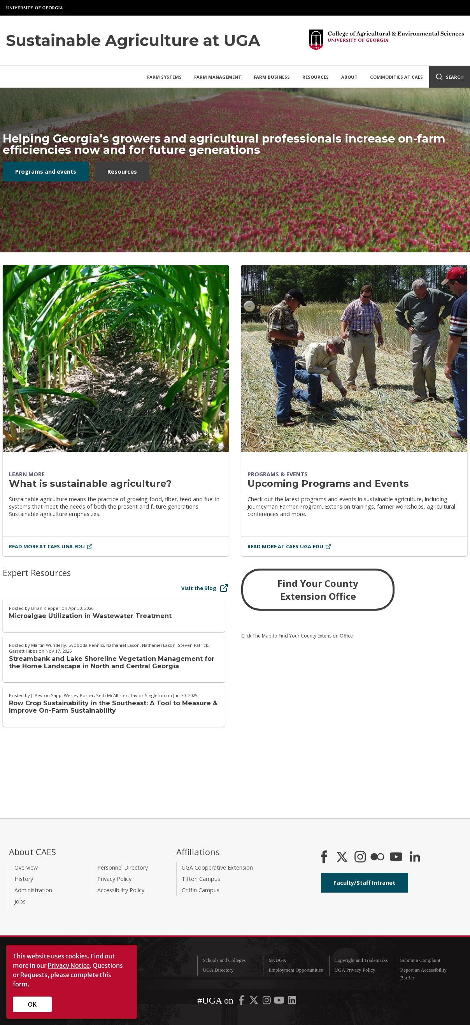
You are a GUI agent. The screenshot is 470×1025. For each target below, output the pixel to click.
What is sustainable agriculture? (90, 483)
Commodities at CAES (396, 77)
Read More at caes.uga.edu (51, 546)
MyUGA (277, 960)
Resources (315, 77)
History (23, 878)
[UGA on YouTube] (280, 1002)
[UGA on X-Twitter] (254, 1002)
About (349, 77)
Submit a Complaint (420, 960)
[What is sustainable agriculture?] (116, 358)
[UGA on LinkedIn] (292, 1002)
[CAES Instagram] (360, 857)
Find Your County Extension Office (317, 589)
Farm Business (272, 77)
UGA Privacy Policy (354, 970)
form (20, 984)
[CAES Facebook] (324, 857)
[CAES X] (342, 857)
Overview (26, 867)
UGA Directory (218, 970)
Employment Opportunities (295, 970)
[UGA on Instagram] (267, 1002)
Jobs (20, 901)
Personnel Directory (122, 867)
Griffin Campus (200, 890)
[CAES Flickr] (377, 857)
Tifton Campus (201, 878)
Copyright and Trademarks (361, 960)
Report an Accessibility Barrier (423, 973)
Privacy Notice (69, 965)
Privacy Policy (114, 878)
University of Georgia (35, 7)
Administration (33, 890)
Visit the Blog (205, 588)
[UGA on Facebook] (242, 1002)
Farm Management (217, 77)
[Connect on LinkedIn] (414, 857)
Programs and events (45, 171)
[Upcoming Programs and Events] (354, 358)
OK (32, 1004)
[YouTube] (396, 857)
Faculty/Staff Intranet (364, 882)
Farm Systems (164, 77)
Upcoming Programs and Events (328, 483)
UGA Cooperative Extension (217, 867)
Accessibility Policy (120, 890)
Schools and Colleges (224, 960)
